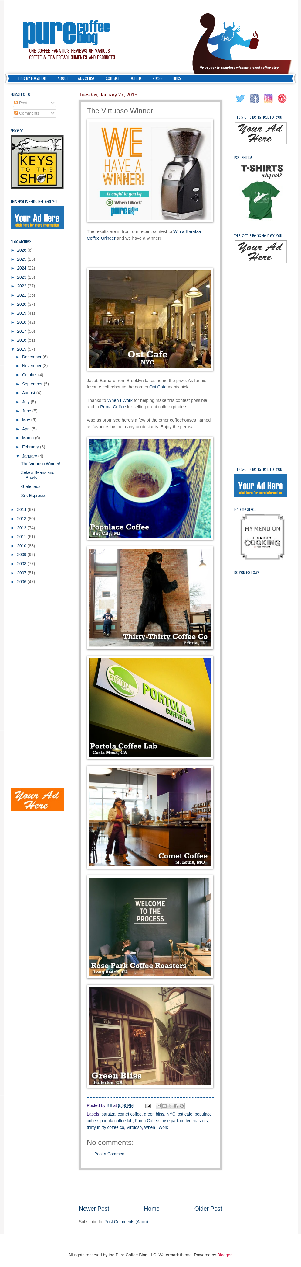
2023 (22, 277)
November (32, 366)
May (26, 420)
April (27, 429)
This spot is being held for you (35, 202)
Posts (21, 103)
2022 (22, 286)
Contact (113, 78)
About (63, 78)
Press (158, 78)
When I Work (120, 400)
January (30, 456)
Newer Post (94, 1209)
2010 (22, 546)
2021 (22, 295)
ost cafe (185, 1114)
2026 (22, 250)
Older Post (208, 1209)
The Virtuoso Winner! (40, 463)
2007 (22, 573)
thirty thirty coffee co (105, 1127)
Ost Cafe (158, 387)
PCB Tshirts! (243, 157)
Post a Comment (110, 1154)
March (28, 438)
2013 (22, 519)
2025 (22, 259)
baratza (108, 1114)
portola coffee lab (116, 1121)
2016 (22, 340)
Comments (26, 113)
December (32, 357)
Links (177, 78)
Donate (136, 78)
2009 (22, 554)
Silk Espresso (33, 495)
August (29, 393)
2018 (22, 322)
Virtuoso (134, 1127)
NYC (171, 1114)
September (33, 384)
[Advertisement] (150, 1187)
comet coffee (130, 1114)
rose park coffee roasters (184, 1121)
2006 (22, 582)
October (30, 375)
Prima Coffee (113, 406)
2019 (22, 313)
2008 (22, 564)
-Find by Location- (32, 78)
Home (152, 1209)
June (27, 411)
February (31, 447)
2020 (22, 304)
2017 (22, 331)
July (26, 402)
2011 (22, 536)
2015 (22, 349)
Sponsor (17, 131)
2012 (22, 528)
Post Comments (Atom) (126, 1222)
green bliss (154, 1114)
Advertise (87, 78)
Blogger (224, 1255)
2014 (22, 509)
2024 (22, 268)
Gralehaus (30, 486)
